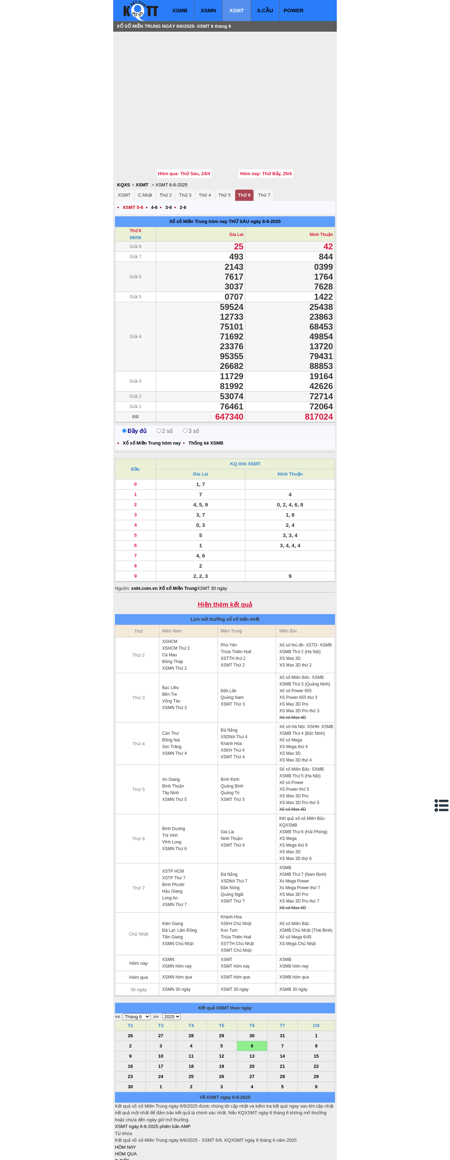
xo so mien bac (143, 1149)
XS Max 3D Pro (293, 661)
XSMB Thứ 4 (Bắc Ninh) (301, 691)
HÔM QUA (126, 1111)
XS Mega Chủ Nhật (297, 901)
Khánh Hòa (231, 701)
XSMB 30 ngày (293, 947)
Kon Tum (229, 888)
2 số (164, 389)
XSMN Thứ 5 (174, 757)
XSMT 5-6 (133, 165)
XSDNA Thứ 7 (234, 838)
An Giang (171, 737)
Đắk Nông (230, 845)
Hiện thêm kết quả (225, 562)
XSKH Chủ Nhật (236, 881)
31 (282, 993)
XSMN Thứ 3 (174, 665)
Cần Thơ (170, 691)
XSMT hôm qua (235, 934)
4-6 (154, 165)
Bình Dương (173, 786)
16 (130, 1024)
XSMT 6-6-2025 (171, 142)
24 (160, 1034)
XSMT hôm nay (235, 924)
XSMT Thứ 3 (233, 661)
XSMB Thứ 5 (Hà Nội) (299, 733)
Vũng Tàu (171, 658)
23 (130, 1034)
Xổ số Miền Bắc (294, 881)
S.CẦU (265, 10)
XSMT (236, 10)
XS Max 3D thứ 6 (295, 816)
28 (191, 993)
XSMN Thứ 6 (174, 806)
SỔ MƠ (122, 1132)
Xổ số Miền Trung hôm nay (198, 179)
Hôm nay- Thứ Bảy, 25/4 (266, 131)
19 (221, 1024)
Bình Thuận (173, 743)
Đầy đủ (134, 389)
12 (221, 1013)
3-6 (168, 165)
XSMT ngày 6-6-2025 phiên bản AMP (153, 1084)
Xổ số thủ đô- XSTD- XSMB (305, 602)
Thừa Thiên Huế (236, 609)
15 (316, 1013)
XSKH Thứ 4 (233, 708)
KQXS (123, 142)
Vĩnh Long (171, 799)
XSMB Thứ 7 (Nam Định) (302, 832)
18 (191, 1024)
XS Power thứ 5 (294, 747)
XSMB (179, 10)
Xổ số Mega (290, 697)
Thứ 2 (166, 152)
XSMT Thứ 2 (233, 622)
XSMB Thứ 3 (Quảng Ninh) (304, 641)
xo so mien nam (177, 1149)
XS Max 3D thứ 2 (295, 622)
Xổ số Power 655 (295, 648)
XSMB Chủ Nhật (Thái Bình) (305, 888)
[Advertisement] (167, 79)
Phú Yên (229, 602)
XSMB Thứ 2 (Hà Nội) (299, 609)
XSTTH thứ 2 (233, 616)
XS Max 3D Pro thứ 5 (299, 760)
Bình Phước (173, 842)
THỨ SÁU (239, 179)
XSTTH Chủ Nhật (237, 901)
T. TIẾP (122, 1118)
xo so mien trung (213, 1149)
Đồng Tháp (172, 619)
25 (191, 1034)
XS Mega (287, 796)
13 (252, 1013)
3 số (191, 389)
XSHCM (169, 599)
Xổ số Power (291, 740)
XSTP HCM (173, 829)
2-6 (183, 165)
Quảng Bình (232, 743)
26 (130, 993)
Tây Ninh (170, 750)
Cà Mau (169, 612)
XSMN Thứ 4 (174, 711)
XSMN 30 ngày (176, 947)
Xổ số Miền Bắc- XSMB (301, 635)
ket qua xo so (245, 1149)
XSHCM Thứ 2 (175, 606)
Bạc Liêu (170, 645)
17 (160, 1024)
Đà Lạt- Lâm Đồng (179, 888)
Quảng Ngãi (232, 852)
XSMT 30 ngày (212, 546)
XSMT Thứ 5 (233, 757)
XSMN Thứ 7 (174, 862)
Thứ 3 (185, 152)
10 (160, 1013)
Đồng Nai (171, 697)
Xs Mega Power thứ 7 (299, 845)
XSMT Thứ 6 (233, 803)
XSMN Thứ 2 (174, 626)
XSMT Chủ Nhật (236, 908)
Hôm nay (138, 921)
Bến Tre (169, 652)
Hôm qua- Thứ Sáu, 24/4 (184, 131)
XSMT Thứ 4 (233, 714)
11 (191, 1013)
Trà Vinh (170, 793)
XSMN (208, 10)
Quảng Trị (230, 750)
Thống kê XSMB (205, 400)
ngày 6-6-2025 (265, 179)
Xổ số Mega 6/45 (295, 894)
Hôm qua (138, 935)
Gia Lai (236, 192)
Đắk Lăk (228, 648)
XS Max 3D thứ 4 (295, 717)
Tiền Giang (172, 894)
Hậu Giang (172, 849)
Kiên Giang (172, 881)
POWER (294, 10)
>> (156, 974)
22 (316, 1024)
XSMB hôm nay (293, 924)
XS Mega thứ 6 (293, 803)
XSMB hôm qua (294, 934)
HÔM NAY (125, 1105)
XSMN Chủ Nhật (177, 901)
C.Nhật (145, 152)
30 (252, 993)
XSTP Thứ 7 (173, 835)
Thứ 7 (264, 152)
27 (160, 993)
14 (282, 1013)
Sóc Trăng (171, 704)
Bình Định (230, 737)
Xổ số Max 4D (292, 675)
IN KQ (121, 1139)
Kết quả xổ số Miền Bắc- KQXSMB (302, 779)
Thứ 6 (244, 152)
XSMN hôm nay (177, 924)
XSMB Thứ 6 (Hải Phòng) (303, 789)
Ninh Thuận (321, 192)
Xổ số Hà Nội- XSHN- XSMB (306, 684)
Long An (170, 855)
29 (221, 993)
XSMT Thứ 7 (233, 858)
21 (282, 1024)
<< (117, 974)
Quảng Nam (232, 655)
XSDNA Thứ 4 (234, 694)
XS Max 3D (290, 616)
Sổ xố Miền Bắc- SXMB (301, 727)
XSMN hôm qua (177, 934)
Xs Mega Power (294, 838)
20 (252, 1024)
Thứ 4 (205, 152)
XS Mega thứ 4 (293, 704)
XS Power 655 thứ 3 (298, 655)
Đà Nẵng (229, 688)
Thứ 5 (224, 152)
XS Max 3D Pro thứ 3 (299, 668)
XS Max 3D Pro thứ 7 (299, 858)
